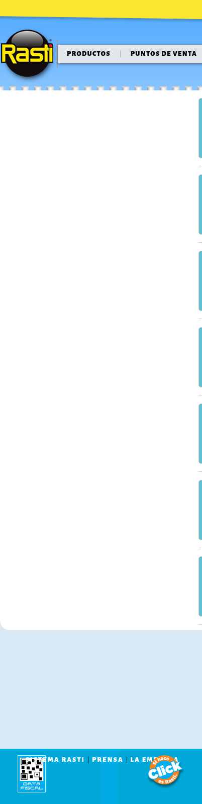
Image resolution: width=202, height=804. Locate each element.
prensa (108, 759)
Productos (89, 53)
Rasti (30, 55)
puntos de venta (164, 53)
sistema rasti (55, 759)
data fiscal (32, 773)
